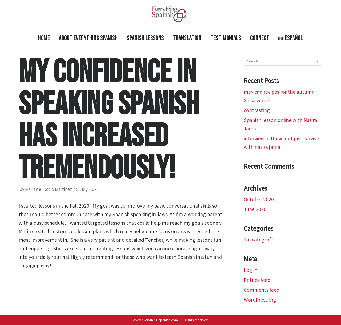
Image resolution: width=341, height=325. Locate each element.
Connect (259, 38)
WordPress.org (260, 299)
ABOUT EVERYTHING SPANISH (88, 38)
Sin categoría (258, 239)
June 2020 (255, 209)
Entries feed (257, 279)
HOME (44, 38)
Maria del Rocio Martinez (48, 189)
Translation (187, 38)
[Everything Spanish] (170, 14)
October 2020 (259, 199)
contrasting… (259, 110)
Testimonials (225, 38)
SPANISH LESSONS (145, 38)
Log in (250, 270)
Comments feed (261, 289)
